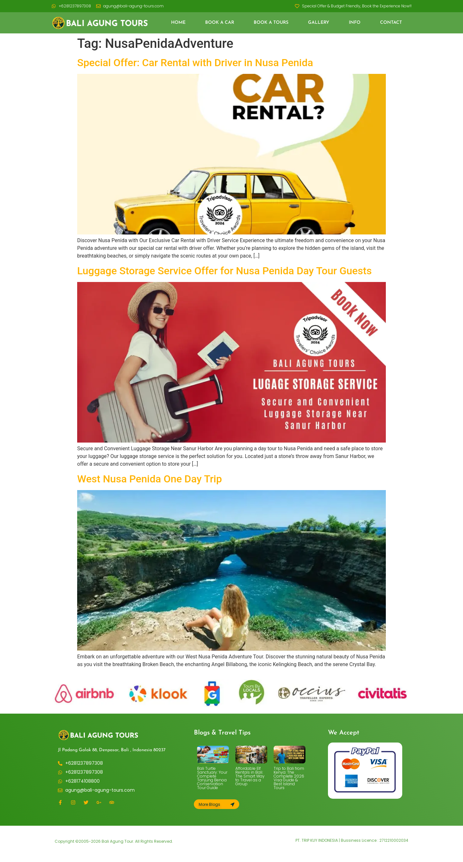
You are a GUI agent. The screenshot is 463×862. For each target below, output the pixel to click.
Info (354, 22)
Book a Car (219, 22)
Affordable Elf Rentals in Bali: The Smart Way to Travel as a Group (250, 776)
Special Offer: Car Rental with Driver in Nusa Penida (195, 63)
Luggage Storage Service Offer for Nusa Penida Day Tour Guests (224, 271)
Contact (391, 22)
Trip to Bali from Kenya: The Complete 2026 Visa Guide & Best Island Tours (289, 778)
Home (178, 22)
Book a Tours (271, 22)
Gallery (318, 22)
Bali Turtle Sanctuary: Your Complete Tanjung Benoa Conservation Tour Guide (212, 778)
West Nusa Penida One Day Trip (149, 479)
